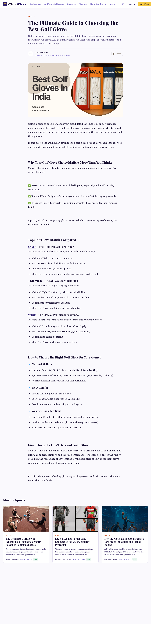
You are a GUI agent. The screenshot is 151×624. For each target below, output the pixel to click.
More (113, 4)
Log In (132, 4)
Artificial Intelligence (54, 4)
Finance (83, 4)
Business (71, 4)
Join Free (144, 4)
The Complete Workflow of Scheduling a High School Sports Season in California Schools (23, 541)
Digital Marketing (98, 4)
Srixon (32, 246)
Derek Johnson (111, 559)
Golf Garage (41, 52)
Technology (35, 4)
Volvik (31, 315)
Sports (31, 16)
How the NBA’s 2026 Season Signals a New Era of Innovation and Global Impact (124, 541)
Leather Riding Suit (63, 559)
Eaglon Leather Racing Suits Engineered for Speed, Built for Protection (72, 541)
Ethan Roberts (12, 559)
